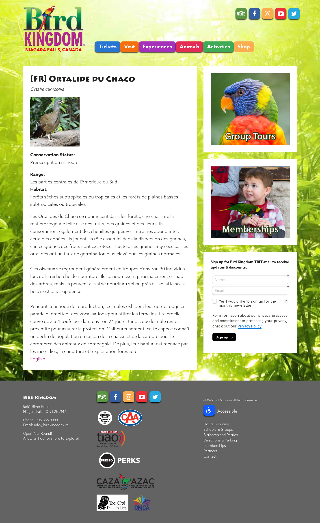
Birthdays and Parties (220, 435)
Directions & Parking (220, 440)
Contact (209, 456)
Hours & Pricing (216, 424)
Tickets (108, 46)
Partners (210, 451)
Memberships (214, 445)
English (37, 359)
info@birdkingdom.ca (51, 425)
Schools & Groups (218, 429)
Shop (244, 46)
